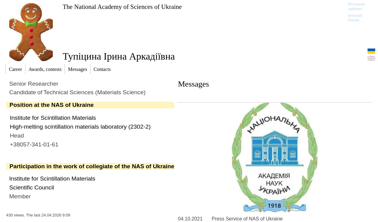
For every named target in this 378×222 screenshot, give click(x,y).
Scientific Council (31, 187)
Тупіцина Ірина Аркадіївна (119, 56)
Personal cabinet (356, 6)
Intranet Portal (355, 17)
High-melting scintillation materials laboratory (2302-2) (80, 126)
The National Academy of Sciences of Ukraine (122, 6)
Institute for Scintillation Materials (53, 118)
